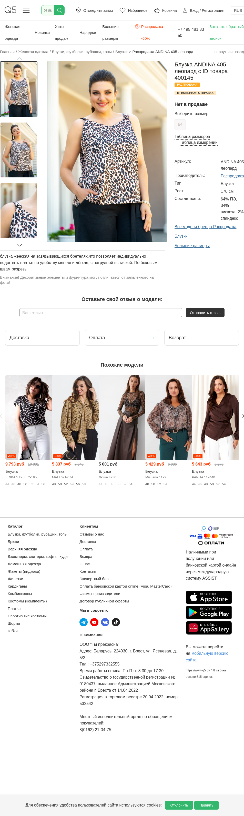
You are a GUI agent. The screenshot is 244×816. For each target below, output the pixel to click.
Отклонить (179, 805)
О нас (84, 564)
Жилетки (15, 579)
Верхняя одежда (22, 549)
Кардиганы (17, 586)
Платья (14, 608)
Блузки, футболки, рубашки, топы (37, 534)
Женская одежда (12, 32)
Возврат (86, 556)
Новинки (42, 32)
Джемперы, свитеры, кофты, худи (38, 556)
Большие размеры (110, 32)
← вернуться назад (227, 51)
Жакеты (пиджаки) (24, 571)
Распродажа (232, 176)
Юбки (13, 631)
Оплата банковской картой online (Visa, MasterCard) (125, 586)
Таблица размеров (192, 136)
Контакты (87, 571)
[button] (19, 58)
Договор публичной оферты (104, 601)
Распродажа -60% (149, 32)
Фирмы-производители (99, 593)
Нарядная (88, 32)
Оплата (86, 549)
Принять (206, 805)
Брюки (13, 541)
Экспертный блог (94, 579)
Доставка (87, 541)
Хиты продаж (61, 32)
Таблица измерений (199, 142)
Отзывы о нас (91, 534)
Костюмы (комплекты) (27, 601)
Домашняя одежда (24, 564)
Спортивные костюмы (27, 616)
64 (180, 124)
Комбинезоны (20, 593)
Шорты (14, 623)
